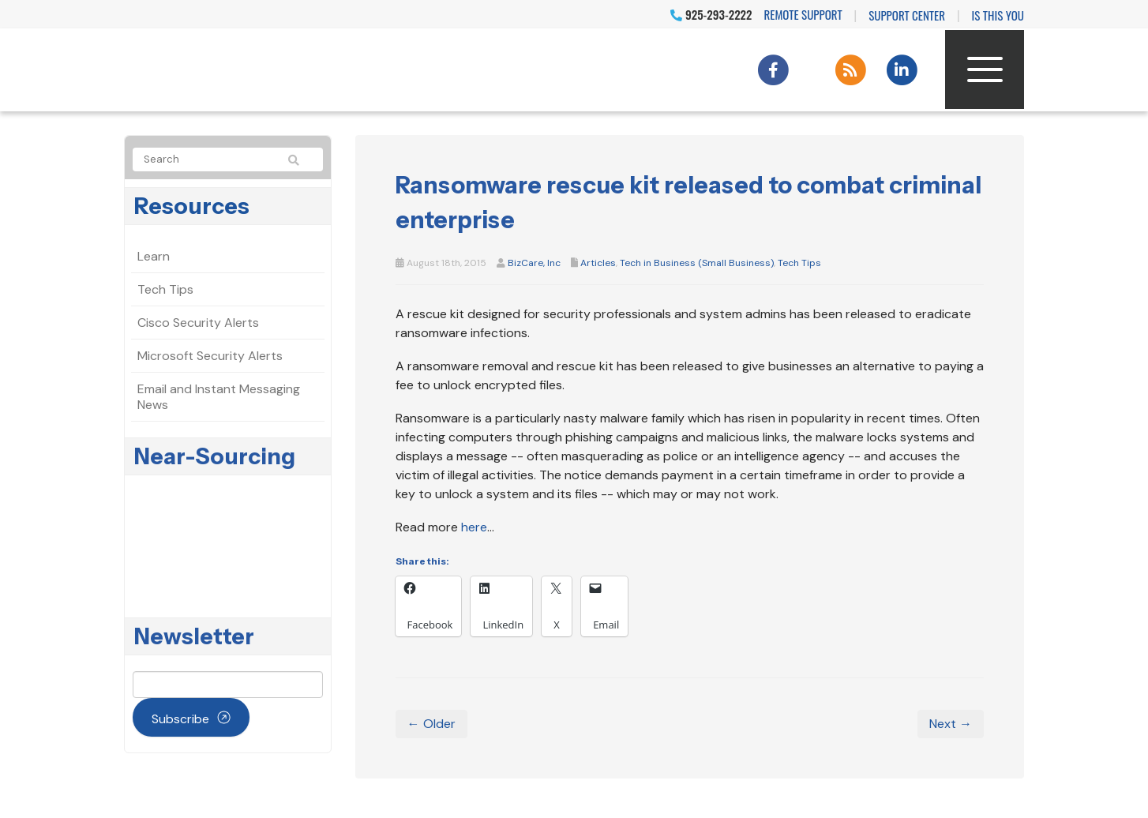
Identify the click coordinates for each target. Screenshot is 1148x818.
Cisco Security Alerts (198, 322)
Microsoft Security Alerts (210, 355)
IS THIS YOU (998, 15)
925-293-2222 (711, 14)
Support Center (907, 15)
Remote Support (803, 14)
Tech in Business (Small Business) (697, 263)
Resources (191, 206)
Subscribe (180, 719)
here (474, 527)
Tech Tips (799, 263)
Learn (153, 256)
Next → (950, 723)
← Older (431, 723)
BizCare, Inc (534, 263)
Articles (598, 263)
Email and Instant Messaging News (218, 397)
